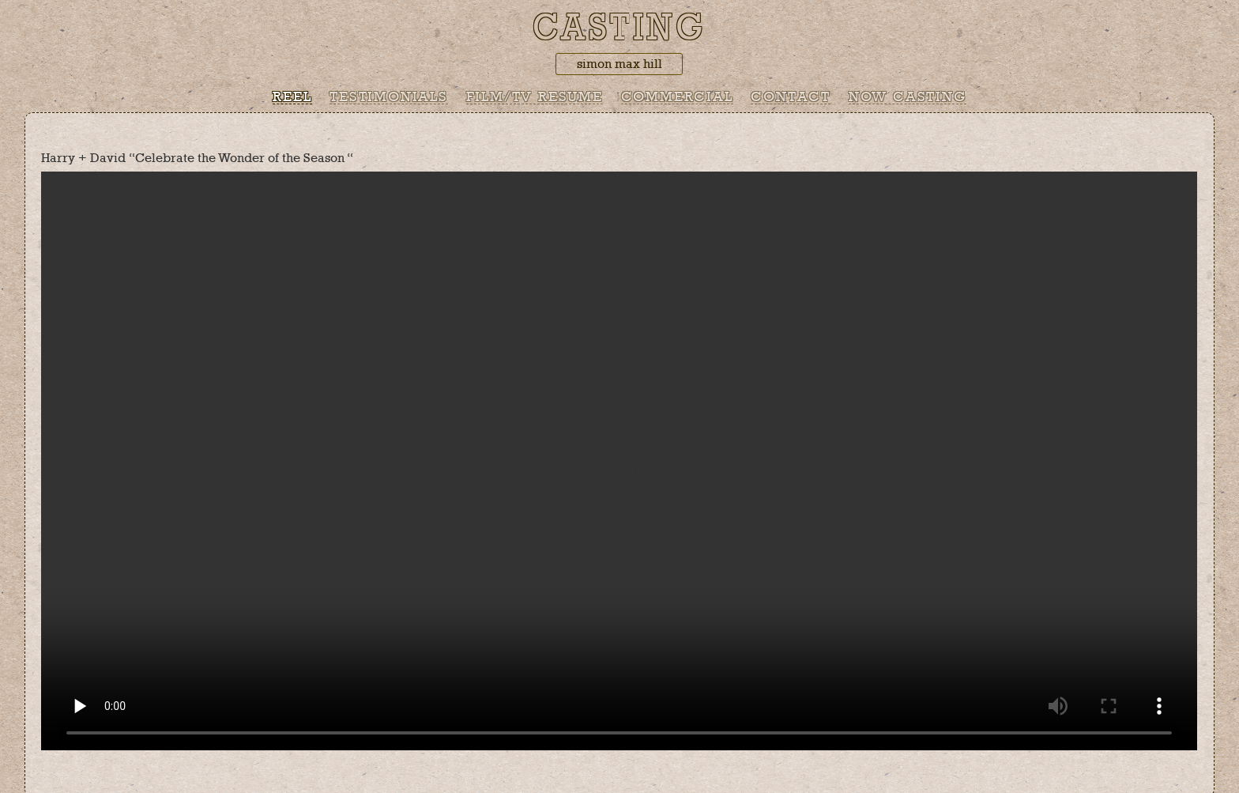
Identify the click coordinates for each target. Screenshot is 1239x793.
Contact (790, 97)
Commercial (677, 97)
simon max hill (619, 64)
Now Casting (907, 97)
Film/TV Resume (534, 97)
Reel (292, 97)
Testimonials (389, 97)
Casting (619, 28)
